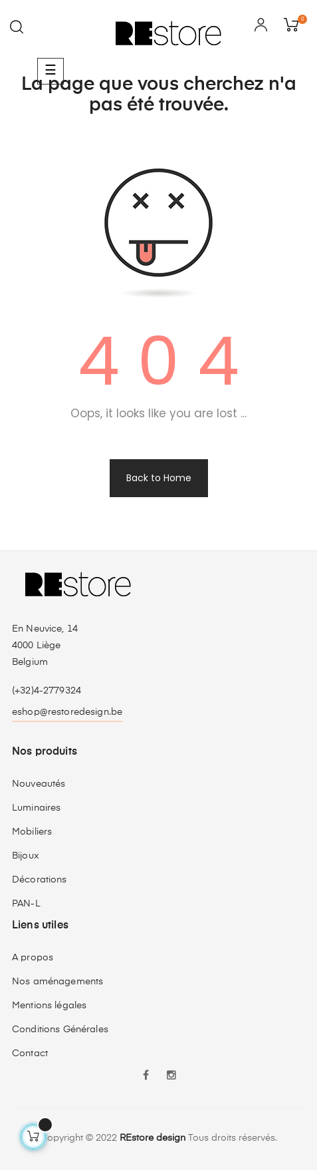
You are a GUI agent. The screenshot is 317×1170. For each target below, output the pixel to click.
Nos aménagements (57, 981)
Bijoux (25, 856)
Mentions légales (49, 1005)
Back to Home (158, 478)
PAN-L (26, 903)
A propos (32, 957)
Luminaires (36, 808)
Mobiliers (32, 832)
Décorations (39, 879)
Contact (30, 1053)
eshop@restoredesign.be (67, 712)
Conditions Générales (60, 1029)
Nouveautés (38, 784)
